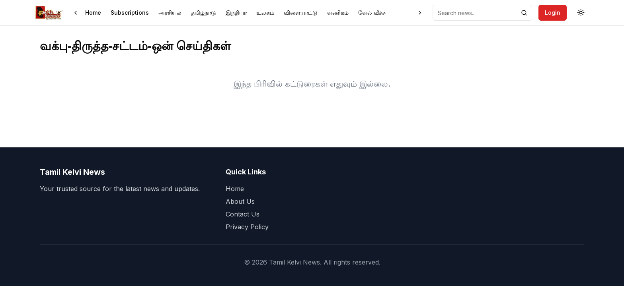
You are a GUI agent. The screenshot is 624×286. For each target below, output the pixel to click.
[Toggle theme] (581, 13)
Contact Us (242, 214)
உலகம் (265, 12)
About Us (240, 201)
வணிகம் (338, 12)
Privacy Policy (247, 227)
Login (552, 12)
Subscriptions (130, 12)
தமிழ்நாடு (203, 12)
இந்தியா (236, 12)
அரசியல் (169, 12)
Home (93, 12)
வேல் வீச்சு (372, 12)
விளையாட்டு (301, 12)
